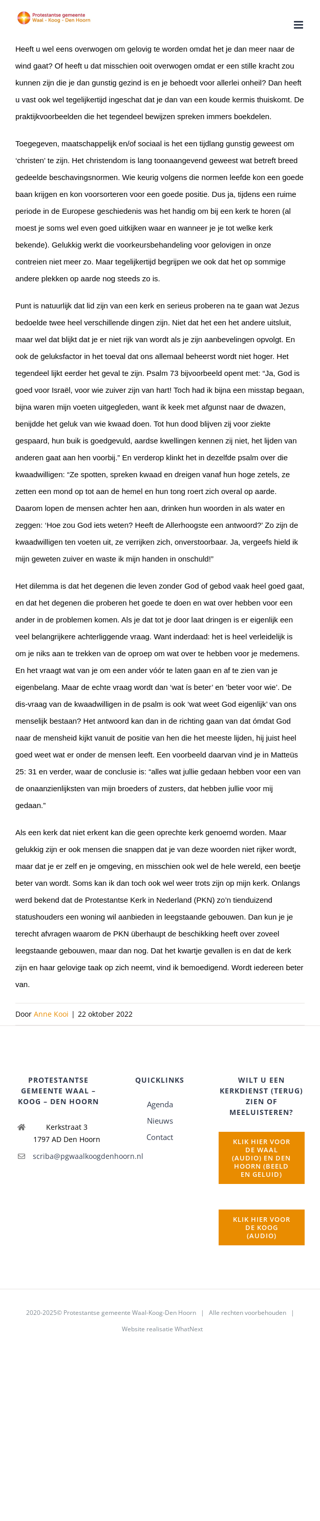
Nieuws (160, 1120)
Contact (159, 1137)
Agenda (160, 1104)
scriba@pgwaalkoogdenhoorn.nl (67, 1156)
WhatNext (189, 1329)
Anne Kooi (51, 1014)
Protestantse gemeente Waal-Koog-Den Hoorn (129, 1312)
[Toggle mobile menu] (299, 24)
